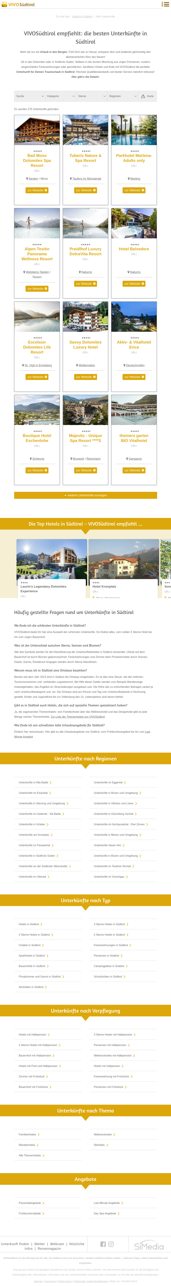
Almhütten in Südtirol (33, 987)
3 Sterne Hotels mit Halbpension (115, 1035)
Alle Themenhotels (32, 1155)
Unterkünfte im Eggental (110, 782)
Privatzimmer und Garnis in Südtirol (42, 977)
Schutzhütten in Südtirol (110, 977)
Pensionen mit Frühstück (111, 1087)
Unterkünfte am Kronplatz (36, 835)
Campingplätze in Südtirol (111, 966)
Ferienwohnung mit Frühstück (114, 1076)
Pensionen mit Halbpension (112, 1045)
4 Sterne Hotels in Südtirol (37, 935)
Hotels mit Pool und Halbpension (40, 1066)
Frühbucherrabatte (32, 1213)
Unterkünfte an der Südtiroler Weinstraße (45, 866)
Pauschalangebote (32, 1203)
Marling (135, 178)
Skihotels (102, 1145)
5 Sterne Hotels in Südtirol (112, 935)
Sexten (33, 178)
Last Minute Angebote (109, 1203)
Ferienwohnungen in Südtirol (113, 945)
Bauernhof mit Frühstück (36, 1087)
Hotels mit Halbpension (35, 1035)
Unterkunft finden (15, 1244)
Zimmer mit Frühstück (34, 1076)
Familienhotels (30, 1134)
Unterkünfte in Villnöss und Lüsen (116, 803)
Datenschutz (65, 1282)
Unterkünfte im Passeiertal (37, 845)
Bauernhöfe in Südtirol (34, 966)
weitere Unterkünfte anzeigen (87, 495)
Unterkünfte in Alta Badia (36, 782)
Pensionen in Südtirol (109, 956)
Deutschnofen (135, 365)
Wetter (39, 1244)
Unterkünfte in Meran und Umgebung (118, 835)
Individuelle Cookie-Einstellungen (91, 1282)
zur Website (35, 190)
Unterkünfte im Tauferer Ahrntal (115, 866)
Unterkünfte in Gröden (34, 824)
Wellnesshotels (105, 1134)
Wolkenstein (87, 365)
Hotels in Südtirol (31, 924)
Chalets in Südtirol (32, 945)
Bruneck (78, 458)
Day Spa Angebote (107, 1213)
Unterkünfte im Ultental (35, 877)
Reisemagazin (49, 1249)
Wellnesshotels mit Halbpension (115, 1055)
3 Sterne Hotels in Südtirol (112, 924)
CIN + (37, 170)
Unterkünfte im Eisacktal (35, 793)
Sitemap (38, 1282)
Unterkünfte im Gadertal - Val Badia (42, 814)
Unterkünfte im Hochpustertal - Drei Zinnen (121, 824)
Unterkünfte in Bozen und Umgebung (118, 856)
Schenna (38, 458)
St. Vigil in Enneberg (38, 365)
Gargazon (135, 458)
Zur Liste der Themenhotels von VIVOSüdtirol (78, 717)
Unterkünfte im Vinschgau (111, 877)
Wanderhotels (29, 1145)
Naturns (86, 272)
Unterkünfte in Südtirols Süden (39, 856)
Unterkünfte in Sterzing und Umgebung (44, 803)
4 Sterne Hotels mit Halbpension (40, 1045)
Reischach (94, 458)
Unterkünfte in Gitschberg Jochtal (116, 814)
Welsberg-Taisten (37, 272)
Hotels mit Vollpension (109, 1066)
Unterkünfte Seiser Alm (110, 845)
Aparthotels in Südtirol (34, 956)
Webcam (57, 1244)
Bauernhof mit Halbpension (37, 1055)
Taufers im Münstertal (86, 178)
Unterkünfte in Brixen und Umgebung (118, 793)
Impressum (50, 1282)
